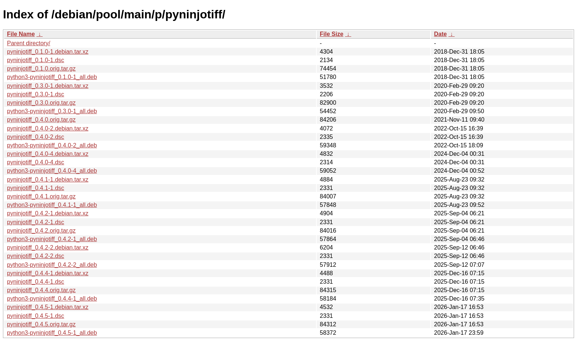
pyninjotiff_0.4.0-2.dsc (35, 137)
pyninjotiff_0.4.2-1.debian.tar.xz (47, 213)
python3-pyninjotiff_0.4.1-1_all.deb (52, 205)
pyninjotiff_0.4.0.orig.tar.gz (41, 119)
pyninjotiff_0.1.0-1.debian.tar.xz (47, 52)
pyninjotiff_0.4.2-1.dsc (35, 222)
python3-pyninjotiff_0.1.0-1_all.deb (52, 77)
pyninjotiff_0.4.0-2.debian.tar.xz (47, 128)
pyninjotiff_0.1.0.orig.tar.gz (41, 68)
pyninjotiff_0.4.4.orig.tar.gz (41, 290)
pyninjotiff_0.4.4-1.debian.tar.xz (47, 273)
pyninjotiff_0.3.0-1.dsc (35, 94)
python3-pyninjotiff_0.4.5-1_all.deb (52, 333)
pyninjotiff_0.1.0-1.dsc (35, 60)
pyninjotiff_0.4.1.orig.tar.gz (41, 196)
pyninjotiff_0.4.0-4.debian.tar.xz (47, 154)
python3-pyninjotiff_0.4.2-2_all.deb (52, 265)
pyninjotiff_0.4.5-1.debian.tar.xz (47, 307)
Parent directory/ (28, 43)
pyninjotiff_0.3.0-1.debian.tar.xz (47, 86)
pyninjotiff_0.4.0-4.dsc (35, 162)
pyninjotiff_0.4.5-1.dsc (35, 316)
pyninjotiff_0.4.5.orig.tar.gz (41, 324)
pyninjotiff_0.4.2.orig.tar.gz (41, 230)
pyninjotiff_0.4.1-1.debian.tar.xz (47, 179)
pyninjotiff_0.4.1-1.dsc (35, 188)
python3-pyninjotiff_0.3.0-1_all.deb (52, 111)
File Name (21, 34)
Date (440, 34)
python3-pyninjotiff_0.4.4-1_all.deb (52, 298)
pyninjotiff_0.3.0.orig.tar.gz (41, 103)
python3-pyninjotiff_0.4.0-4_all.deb (52, 171)
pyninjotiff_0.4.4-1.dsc (35, 282)
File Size (331, 34)
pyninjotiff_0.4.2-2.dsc (35, 256)
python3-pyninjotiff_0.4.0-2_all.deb (52, 145)
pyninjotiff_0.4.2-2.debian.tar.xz (47, 247)
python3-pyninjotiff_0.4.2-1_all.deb (52, 239)
